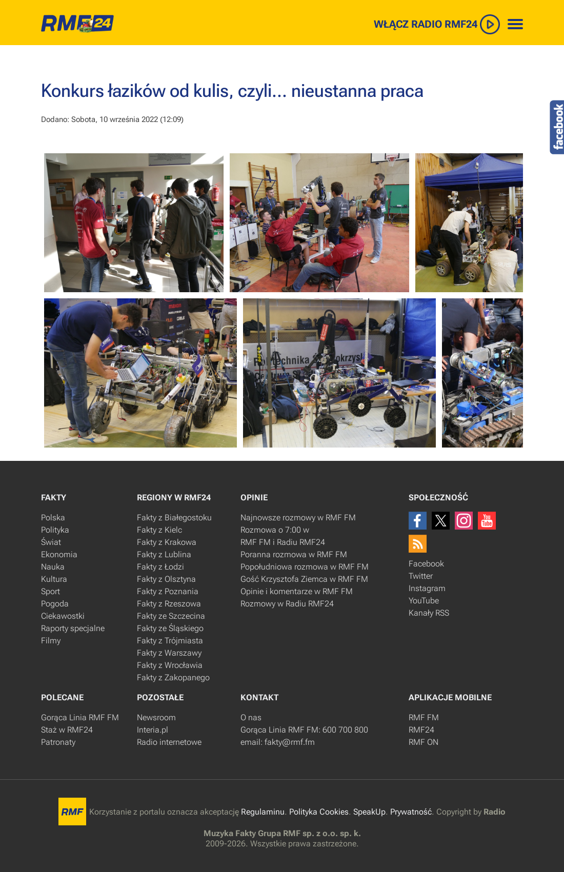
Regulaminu (263, 812)
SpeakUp (369, 812)
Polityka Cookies (319, 812)
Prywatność (411, 812)
